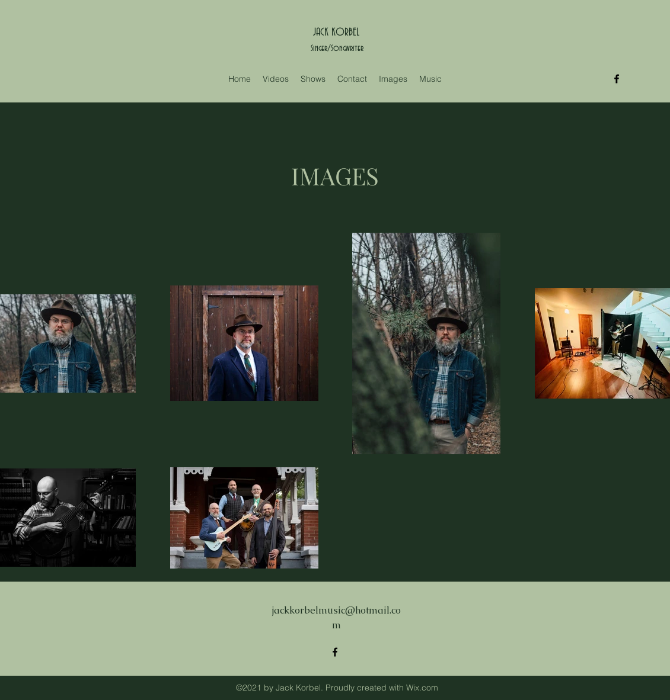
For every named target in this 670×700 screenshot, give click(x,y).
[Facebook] (617, 79)
